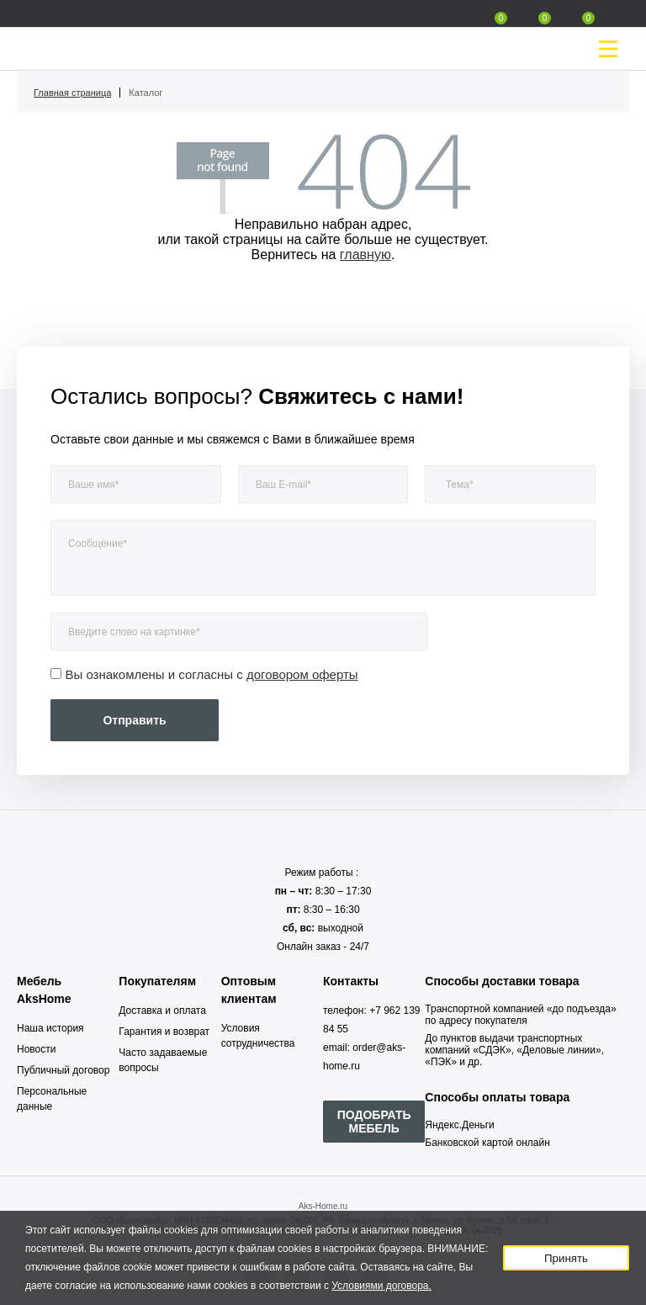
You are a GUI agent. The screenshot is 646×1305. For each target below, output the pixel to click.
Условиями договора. (381, 1286)
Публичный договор (63, 1070)
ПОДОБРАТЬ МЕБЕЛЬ (374, 1121)
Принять (566, 1258)
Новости (36, 1049)
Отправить (134, 720)
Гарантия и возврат (164, 1031)
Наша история (50, 1028)
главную (365, 254)
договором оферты (302, 674)
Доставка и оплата (162, 1010)
